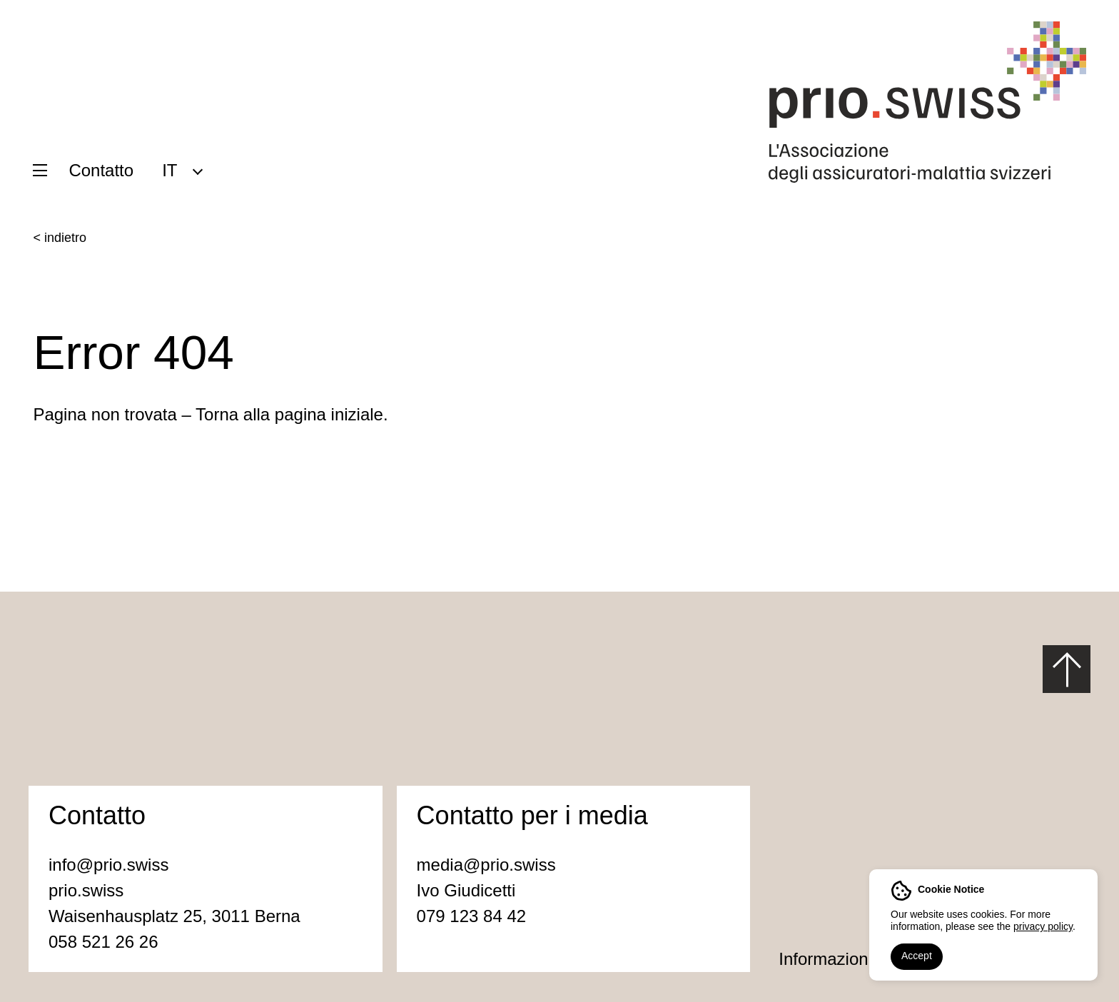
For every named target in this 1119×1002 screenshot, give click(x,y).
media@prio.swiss (486, 864)
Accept (916, 955)
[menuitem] (181, 169)
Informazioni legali (847, 958)
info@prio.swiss (108, 864)
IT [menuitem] (169, 170)
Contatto (101, 170)
